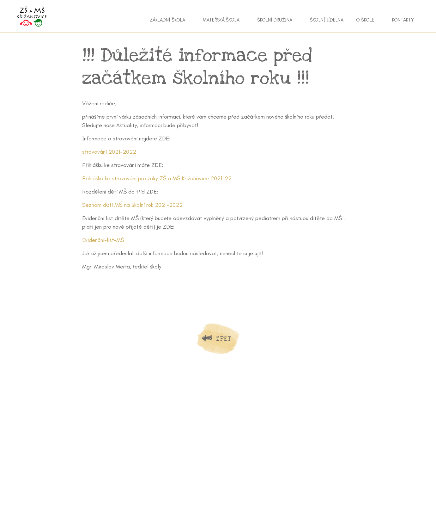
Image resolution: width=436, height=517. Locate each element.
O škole (365, 20)
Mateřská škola (221, 20)
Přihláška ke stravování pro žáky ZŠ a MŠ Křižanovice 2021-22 (157, 178)
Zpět (223, 338)
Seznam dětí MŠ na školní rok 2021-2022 (132, 204)
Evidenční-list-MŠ (103, 240)
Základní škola (167, 20)
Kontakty (403, 20)
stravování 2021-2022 (109, 151)
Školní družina (274, 20)
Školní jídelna (326, 20)
